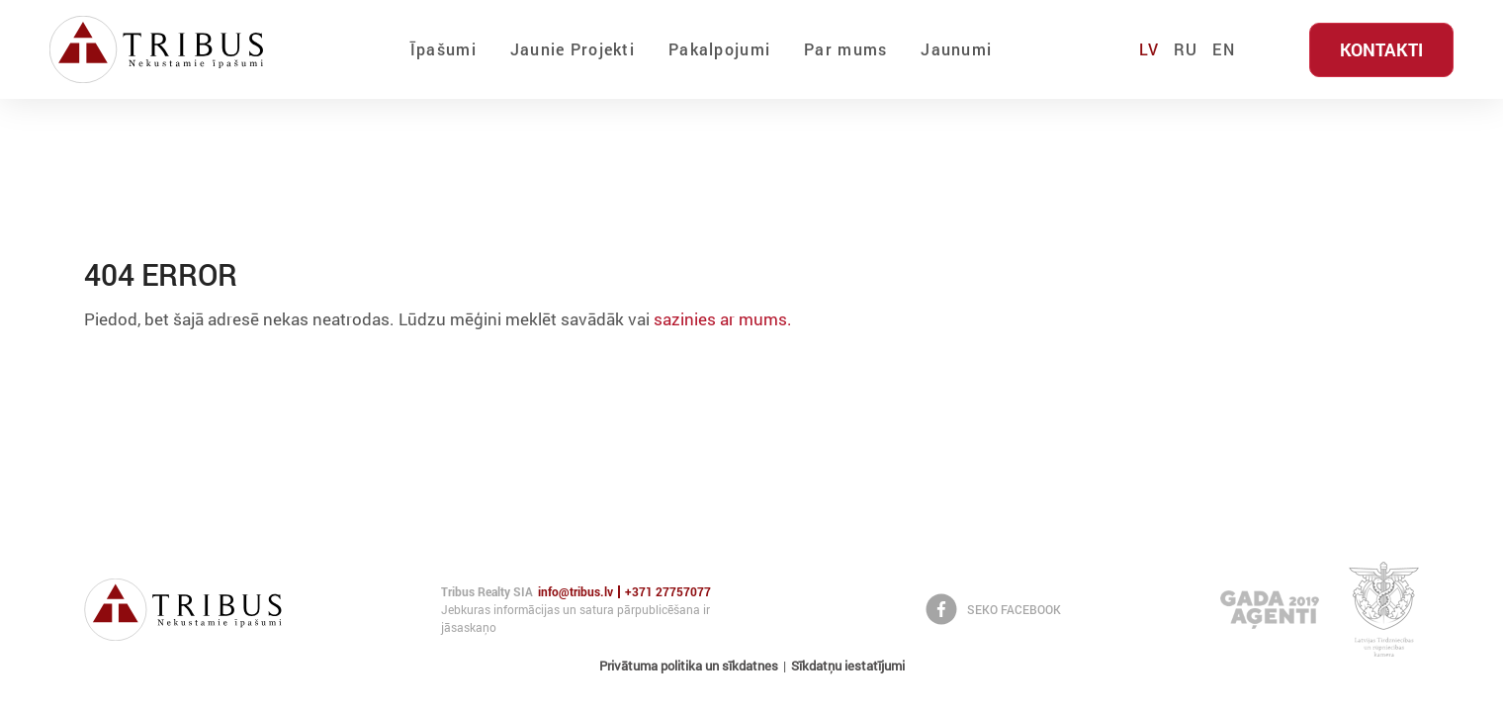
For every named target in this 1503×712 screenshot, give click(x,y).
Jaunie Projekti (572, 49)
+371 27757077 (668, 591)
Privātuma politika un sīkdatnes (688, 665)
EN (1223, 49)
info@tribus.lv (575, 591)
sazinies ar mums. (723, 319)
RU (1186, 49)
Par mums (845, 49)
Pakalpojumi (719, 49)
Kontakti (1381, 49)
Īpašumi (443, 49)
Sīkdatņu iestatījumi (848, 665)
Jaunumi (956, 49)
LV (1149, 49)
